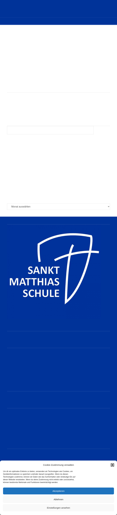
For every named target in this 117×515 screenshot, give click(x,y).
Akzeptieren (58, 491)
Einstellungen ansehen (58, 507)
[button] (112, 464)
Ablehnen (58, 499)
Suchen (102, 131)
